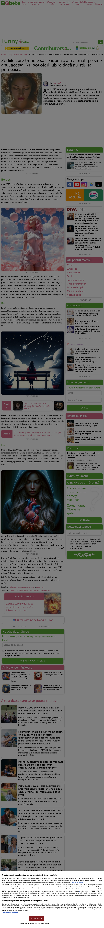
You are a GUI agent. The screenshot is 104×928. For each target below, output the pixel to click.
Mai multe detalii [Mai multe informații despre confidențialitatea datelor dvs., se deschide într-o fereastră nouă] (77, 883)
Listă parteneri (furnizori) (10, 913)
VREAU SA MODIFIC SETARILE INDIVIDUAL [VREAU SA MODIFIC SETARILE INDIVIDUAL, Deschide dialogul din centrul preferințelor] (35, 924)
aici (80, 891)
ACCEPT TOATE (36, 919)
